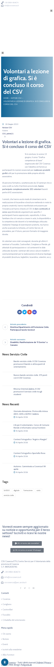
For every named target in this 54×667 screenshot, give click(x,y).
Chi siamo (7, 634)
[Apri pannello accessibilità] (4, 662)
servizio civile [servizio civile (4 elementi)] (9, 495)
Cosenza (6, 599)
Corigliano (7, 604)
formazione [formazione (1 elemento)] (28, 490)
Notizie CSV (16, 98)
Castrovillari (8, 609)
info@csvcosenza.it (11, 5)
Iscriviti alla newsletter (12, 649)
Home (6, 98)
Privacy (48, 662)
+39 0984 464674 (11, 2)
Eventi (5, 644)
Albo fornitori (8, 655)
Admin (40, 662)
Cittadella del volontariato (14, 620)
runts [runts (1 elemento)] (39, 490)
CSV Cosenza (9, 662)
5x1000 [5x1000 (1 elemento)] (7, 490)
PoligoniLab (26, 664)
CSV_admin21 (8, 133)
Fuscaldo (6, 615)
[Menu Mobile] (51, 10)
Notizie (6, 639)
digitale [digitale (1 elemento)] (16, 490)
